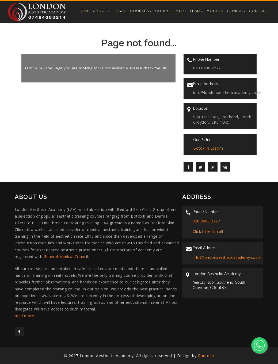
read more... (26, 315)
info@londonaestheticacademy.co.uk (227, 257)
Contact (259, 11)
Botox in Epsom (208, 148)
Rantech (206, 355)
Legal (119, 11)
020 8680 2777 (206, 220)
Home (83, 11)
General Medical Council (66, 256)
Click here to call (208, 231)
